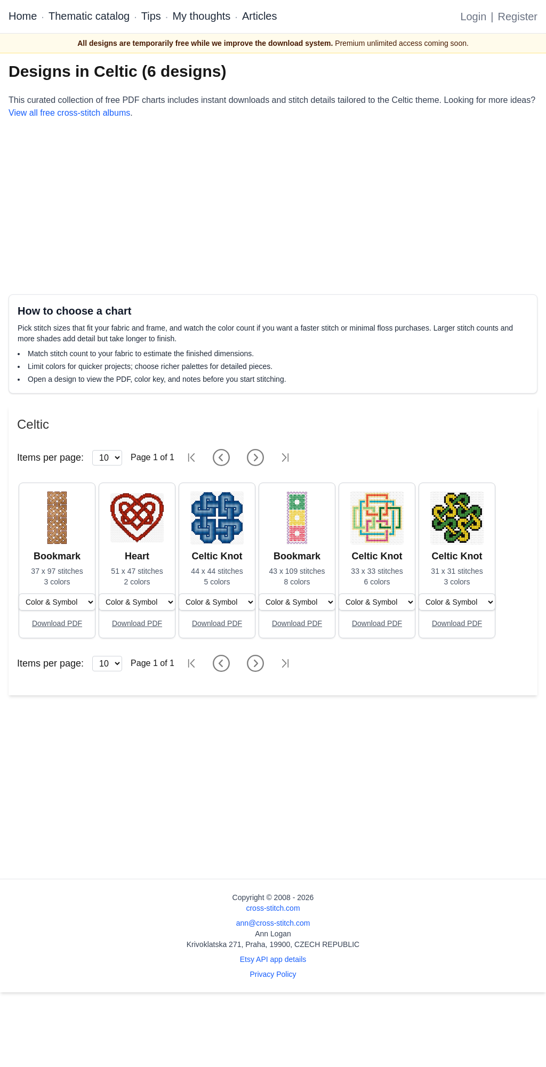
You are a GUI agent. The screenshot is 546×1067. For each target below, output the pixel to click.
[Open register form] (57, 624)
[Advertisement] (273, 207)
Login (473, 16)
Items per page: (50, 457)
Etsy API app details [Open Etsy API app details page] (273, 959)
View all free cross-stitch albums (69, 112)
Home (23, 16)
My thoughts (201, 16)
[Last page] (285, 457)
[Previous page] (221, 457)
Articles (259, 16)
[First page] (191, 457)
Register (517, 16)
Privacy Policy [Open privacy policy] (273, 974)
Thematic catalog (89, 16)
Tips (151, 16)
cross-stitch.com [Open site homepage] (273, 908)
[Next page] (255, 457)
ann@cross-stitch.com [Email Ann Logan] (273, 923)
